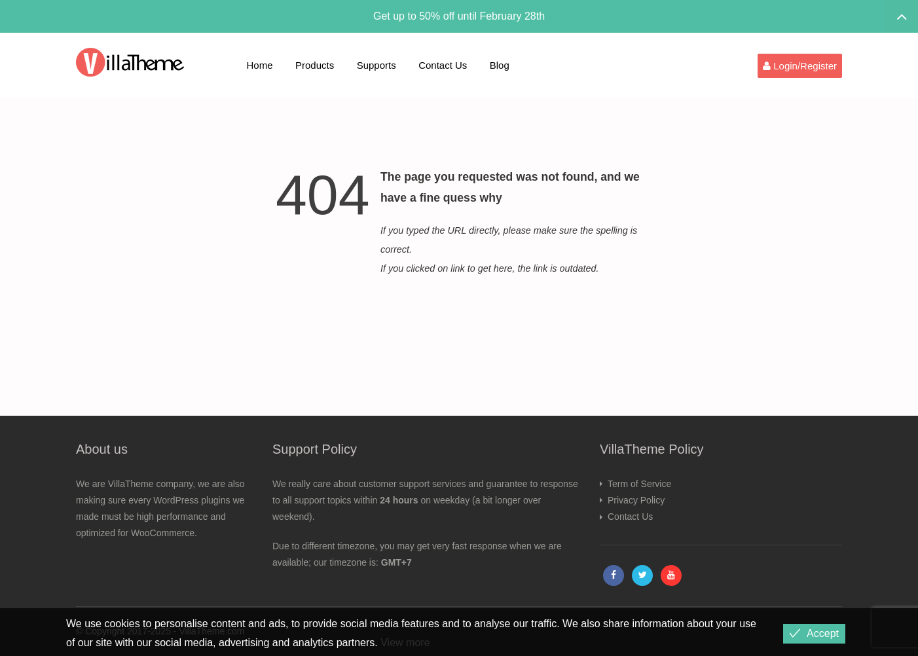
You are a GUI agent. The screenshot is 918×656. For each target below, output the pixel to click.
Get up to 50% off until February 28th (459, 16)
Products (314, 65)
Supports (376, 65)
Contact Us (442, 65)
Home (260, 65)
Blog (499, 65)
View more (405, 642)
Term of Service (639, 484)
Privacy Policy (636, 500)
